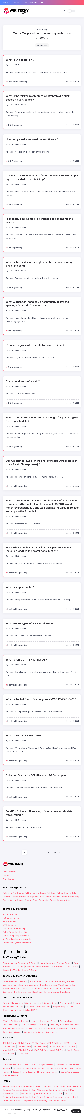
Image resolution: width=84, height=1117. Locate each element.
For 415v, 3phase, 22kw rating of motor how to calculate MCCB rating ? (39, 813)
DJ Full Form (22, 1053)
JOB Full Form (9, 1043)
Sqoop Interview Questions (57, 992)
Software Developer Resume (26, 1068)
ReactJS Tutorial (30, 970)
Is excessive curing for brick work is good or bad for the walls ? (39, 220)
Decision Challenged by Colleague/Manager (55, 1028)
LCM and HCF (30, 1010)
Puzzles (20, 1006)
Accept (76, 1111)
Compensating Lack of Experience (40, 1032)
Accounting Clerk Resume (54, 1068)
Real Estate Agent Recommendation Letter (42, 1093)
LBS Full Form (9, 1046)
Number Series (50, 1003)
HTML (67, 1043)
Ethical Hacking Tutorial (14, 963)
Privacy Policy (9, 871)
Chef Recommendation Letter (57, 1086)
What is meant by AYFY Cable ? (24, 735)
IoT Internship (9, 925)
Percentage (65, 1003)
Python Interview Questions (45, 988)
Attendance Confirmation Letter (52, 1090)
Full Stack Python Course (59, 893)
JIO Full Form (73, 1050)
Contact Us (8, 875)
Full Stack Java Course (35, 893)
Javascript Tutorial (11, 970)
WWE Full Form (57, 1050)
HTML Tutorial (72, 966)
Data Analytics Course (57, 896)
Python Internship (11, 918)
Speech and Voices (12, 1010)
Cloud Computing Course (45, 900)
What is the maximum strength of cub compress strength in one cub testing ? (41, 264)
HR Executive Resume (48, 1072)
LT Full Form (54, 1046)
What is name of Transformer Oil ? (26, 659)
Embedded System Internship (17, 942)
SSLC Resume (9, 1064)
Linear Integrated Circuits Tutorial (56, 963)
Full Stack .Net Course (13, 893)
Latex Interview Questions (15, 981)
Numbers (37, 1003)
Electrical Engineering (13, 1003)
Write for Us (8, 879)
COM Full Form (40, 1046)
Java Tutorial (57, 966)
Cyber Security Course (21, 900)
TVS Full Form (24, 1046)
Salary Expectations (12, 1032)
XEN (74, 1043)
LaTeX (70, 1006)
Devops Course (64, 900)
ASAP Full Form (41, 1050)
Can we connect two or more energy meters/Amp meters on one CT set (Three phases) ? (41, 462)
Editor (11, 65)
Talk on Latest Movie (22, 1028)
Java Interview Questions (26, 985)
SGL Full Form (68, 1046)
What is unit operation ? (20, 59)
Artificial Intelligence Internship (17, 939)
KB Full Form (9, 1053)
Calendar (29, 1006)
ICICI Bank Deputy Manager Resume (35, 1064)
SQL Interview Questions (41, 981)
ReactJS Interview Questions (54, 985)
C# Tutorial (32, 963)
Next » (56, 852)
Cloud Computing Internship (16, 935)
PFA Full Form (25, 1050)
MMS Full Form (10, 1050)
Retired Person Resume (23, 1072)
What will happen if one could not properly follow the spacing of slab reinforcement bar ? (37, 303)
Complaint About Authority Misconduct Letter (44, 1100)
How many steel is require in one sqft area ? (32, 139)
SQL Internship (10, 914)
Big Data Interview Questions (28, 992)
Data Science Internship (14, 928)
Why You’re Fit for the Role (16, 1021)
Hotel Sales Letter (11, 1100)
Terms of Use (12, 1113)
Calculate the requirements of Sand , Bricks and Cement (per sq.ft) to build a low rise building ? (42, 177)
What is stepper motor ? (20, 587)
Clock (28, 1003)
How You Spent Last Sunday (44, 1021)
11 (48, 852)
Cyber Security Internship (15, 932)
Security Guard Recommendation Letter (22, 1086)
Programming (58, 1006)
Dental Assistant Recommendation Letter (57, 1097)
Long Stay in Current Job (61, 1025)
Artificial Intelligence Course (32, 896)
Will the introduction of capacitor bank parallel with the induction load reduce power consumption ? (38, 549)
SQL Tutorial (17, 966)
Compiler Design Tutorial (37, 966)
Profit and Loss (43, 1006)
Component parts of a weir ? (23, 381)
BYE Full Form (38, 1043)
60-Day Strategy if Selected (34, 1025)
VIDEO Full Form (54, 1043)
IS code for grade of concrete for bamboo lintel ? (35, 345)
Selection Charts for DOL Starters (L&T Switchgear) (36, 775)
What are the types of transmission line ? (30, 623)
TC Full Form (24, 1043)
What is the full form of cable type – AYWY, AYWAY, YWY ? (41, 699)
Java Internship (10, 921)
